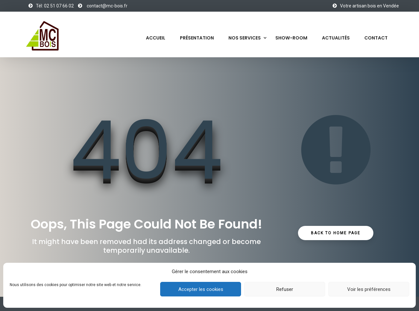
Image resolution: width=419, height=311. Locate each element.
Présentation (197, 38)
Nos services (244, 38)
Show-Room (291, 38)
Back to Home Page (335, 233)
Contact (376, 38)
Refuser (284, 289)
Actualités (336, 38)
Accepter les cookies (200, 289)
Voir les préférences (369, 289)
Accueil (155, 38)
